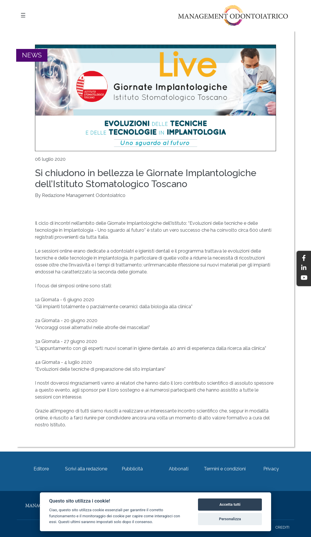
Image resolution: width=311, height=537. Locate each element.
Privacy (271, 469)
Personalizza (230, 519)
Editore (41, 469)
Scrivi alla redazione (86, 469)
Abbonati (178, 469)
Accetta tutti (229, 504)
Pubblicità (132, 469)
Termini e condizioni (225, 469)
